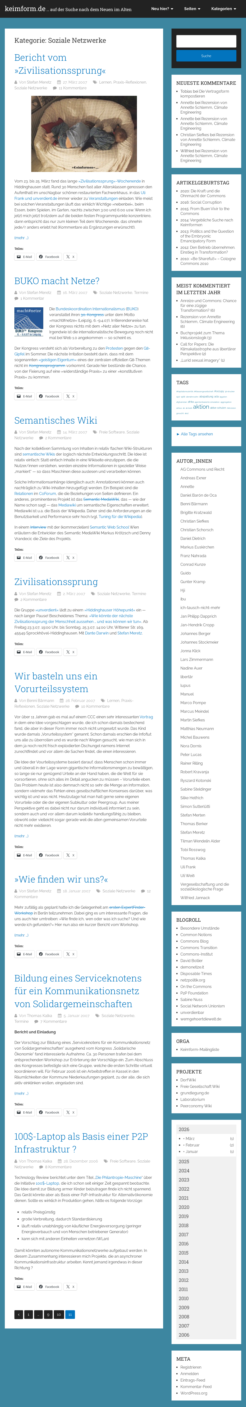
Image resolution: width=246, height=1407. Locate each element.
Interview (38, 527)
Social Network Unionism (202, 1006)
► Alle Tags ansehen (194, 434)
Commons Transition (198, 947)
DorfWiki (188, 1080)
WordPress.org (193, 1393)
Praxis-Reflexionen (129, 82)
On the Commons (196, 986)
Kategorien (221, 8)
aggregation (226, 402)
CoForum (47, 493)
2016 (184, 1243)
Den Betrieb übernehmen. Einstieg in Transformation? (207, 250)
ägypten (223, 397)
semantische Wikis (39, 454)
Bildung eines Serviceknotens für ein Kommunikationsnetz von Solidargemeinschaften (78, 990)
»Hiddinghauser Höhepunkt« (109, 610)
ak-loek (189, 408)
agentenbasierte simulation (207, 402)
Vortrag (146, 717)
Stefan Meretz (39, 82)
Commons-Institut (196, 954)
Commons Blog (194, 941)
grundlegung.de (194, 1093)
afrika (191, 402)
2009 (184, 1307)
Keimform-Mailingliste (199, 1049)
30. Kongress (92, 314)
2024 (184, 1170)
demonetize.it (192, 967)
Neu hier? (160, 8)
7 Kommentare (53, 1021)
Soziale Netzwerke (30, 88)
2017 (184, 1234)
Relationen (23, 493)
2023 (184, 1179)
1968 (183, 397)
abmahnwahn (192, 397)
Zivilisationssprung (56, 581)
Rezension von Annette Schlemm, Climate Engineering (204, 107)
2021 (184, 1198)
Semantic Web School (109, 527)
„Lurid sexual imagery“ (200, 360)
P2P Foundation (194, 993)
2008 (184, 1316)
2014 (184, 1262)
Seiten (190, 8)
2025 (184, 1161)
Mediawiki (67, 505)
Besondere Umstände (199, 928)
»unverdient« (47, 610)
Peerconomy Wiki (196, 1106)
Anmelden (189, 1373)
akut (187, 413)
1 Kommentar (32, 298)
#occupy (219, 391)
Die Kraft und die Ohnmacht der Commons (203, 193)
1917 (178, 397)
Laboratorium (192, 1099)
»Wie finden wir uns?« (61, 879)
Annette (187, 102)
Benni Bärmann (40, 700)
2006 (184, 1335)
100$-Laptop (47, 1183)
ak (184, 408)
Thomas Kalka (39, 1015)
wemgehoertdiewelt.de (200, 1019)
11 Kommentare (72, 88)
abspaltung (206, 396)
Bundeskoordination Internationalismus (90, 309)
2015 (184, 1252)
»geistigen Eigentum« (57, 360)
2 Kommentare (58, 438)
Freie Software (112, 432)
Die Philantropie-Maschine (118, 1177)
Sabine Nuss (191, 999)
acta (216, 396)
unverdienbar (192, 1012)
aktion (201, 406)
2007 (184, 1325)
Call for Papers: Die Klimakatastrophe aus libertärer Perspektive (208, 349)
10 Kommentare (95, 706)
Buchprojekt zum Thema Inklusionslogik (202, 335)
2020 (184, 1207)
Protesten (114, 348)
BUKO (132, 309)
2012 (184, 1280)
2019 (184, 1216)
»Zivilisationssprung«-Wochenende (109, 181)
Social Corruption (206, 202)
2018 (184, 1225)
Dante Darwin (97, 633)
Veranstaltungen (103, 198)
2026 (184, 1129)
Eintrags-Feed (192, 1380)
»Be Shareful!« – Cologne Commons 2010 (208, 261)
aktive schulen (218, 408)
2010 (184, 1298)
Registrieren (190, 1367)
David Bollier (191, 960)
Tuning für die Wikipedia (120, 516)
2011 (183, 1289)
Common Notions (196, 934)
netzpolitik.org (192, 980)
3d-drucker (230, 391)
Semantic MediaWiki (101, 499)
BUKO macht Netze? (56, 280)
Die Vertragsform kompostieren (204, 93)
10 (59, 1314)
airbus (179, 408)
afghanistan (181, 402)
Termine (141, 292)
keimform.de (68, 8)
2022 (184, 1189)
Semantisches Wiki (56, 420)
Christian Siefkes (194, 135)
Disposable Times (196, 973)
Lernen (105, 82)
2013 (184, 1271)
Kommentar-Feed (196, 1386)
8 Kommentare (58, 1167)
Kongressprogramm (47, 365)
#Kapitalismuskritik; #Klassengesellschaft (194, 391)
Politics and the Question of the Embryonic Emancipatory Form (207, 236)
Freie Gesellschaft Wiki (200, 1086)
